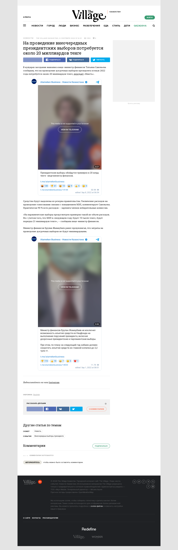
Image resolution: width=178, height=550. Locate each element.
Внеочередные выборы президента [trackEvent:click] (49, 436)
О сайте (26, 518)
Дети (127, 25)
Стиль (116, 25)
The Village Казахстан (47, 38)
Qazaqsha (140, 25)
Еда (106, 25)
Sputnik (36, 394)
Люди (62, 25)
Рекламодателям (50, 518)
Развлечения (91, 25)
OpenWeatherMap (85, 492)
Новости (37, 25)
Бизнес (74, 25)
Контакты (36, 518)
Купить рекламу (134, 103)
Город (51, 25)
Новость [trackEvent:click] (37, 431)
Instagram (54, 382)
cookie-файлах (97, 506)
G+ (145, 481)
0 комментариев (96, 409)
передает (79, 73)
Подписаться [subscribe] (101, 446)
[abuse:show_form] (105, 403)
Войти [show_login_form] (150, 18)
